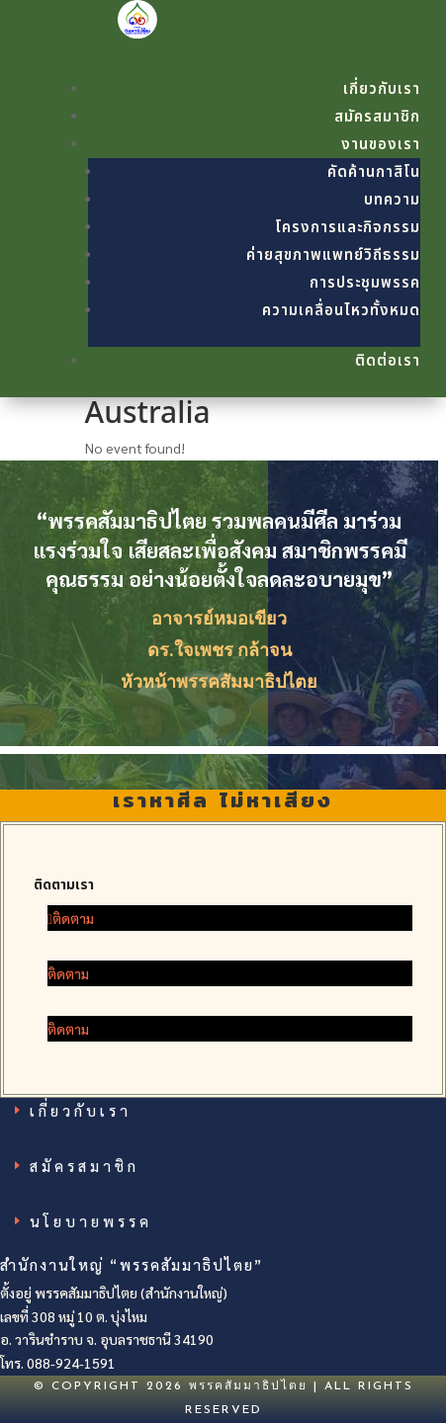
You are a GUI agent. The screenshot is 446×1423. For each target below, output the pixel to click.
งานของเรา (380, 144)
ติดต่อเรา (387, 361)
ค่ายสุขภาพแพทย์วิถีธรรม (333, 255)
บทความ (392, 200)
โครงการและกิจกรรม (347, 227)
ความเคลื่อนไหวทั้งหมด (341, 310)
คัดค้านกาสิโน (373, 172)
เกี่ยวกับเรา (381, 89)
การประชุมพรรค (365, 283)
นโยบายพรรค (91, 1220)
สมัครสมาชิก (377, 117)
